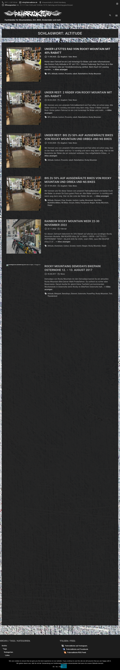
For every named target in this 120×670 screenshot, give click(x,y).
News (75, 57)
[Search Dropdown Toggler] (110, 15)
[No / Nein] (64, 666)
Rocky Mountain (95, 74)
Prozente (68, 74)
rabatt (75, 74)
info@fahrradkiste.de (29, 2)
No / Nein (59, 667)
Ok (53, 667)
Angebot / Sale (66, 57)
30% (49, 74)
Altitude (55, 74)
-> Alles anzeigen (60, 69)
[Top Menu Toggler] (116, 15)
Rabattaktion (83, 74)
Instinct (61, 74)
